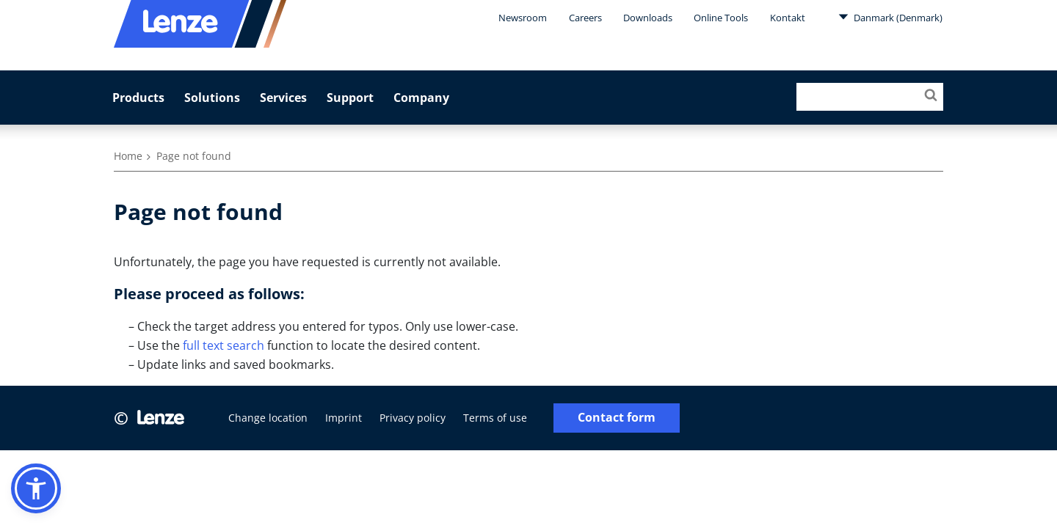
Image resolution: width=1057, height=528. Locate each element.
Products (138, 97)
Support (350, 97)
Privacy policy (412, 418)
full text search (223, 345)
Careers (585, 17)
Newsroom (522, 17)
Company (421, 97)
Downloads (647, 17)
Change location (268, 418)
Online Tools (721, 17)
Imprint (343, 418)
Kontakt (787, 17)
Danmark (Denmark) (890, 17)
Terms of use (495, 418)
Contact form (616, 417)
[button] (36, 488)
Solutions (212, 97)
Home (128, 156)
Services (283, 97)
